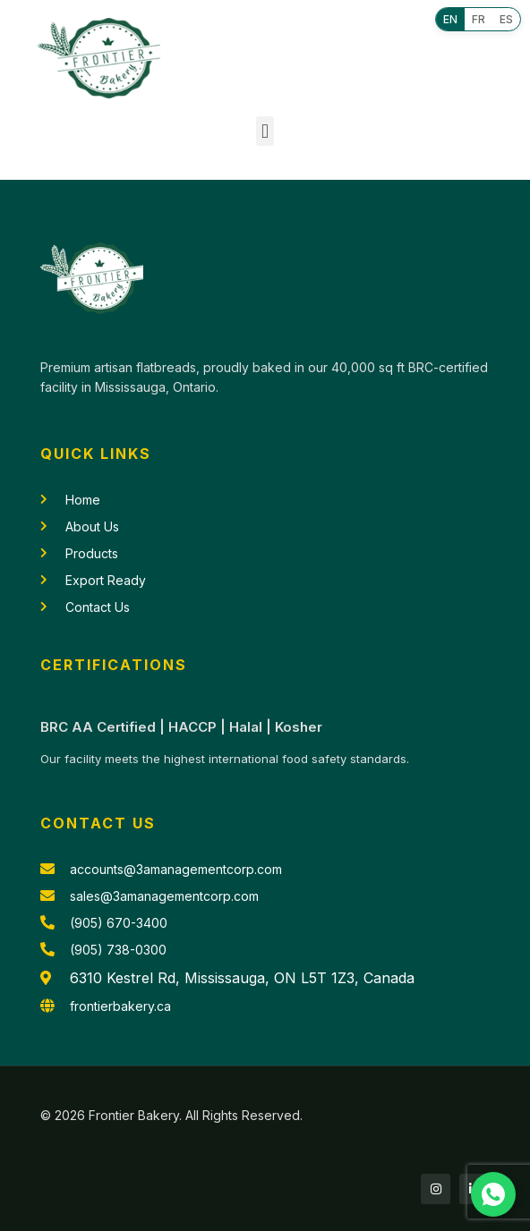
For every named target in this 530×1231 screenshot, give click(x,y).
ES (506, 19)
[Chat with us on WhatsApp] (493, 1194)
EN (450, 19)
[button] (264, 131)
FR (478, 19)
